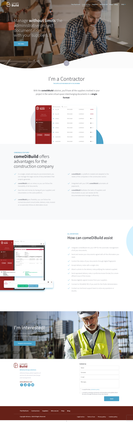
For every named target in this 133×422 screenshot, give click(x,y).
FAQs (111, 4)
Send (111, 399)
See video (21, 44)
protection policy (95, 389)
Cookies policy (113, 417)
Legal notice (81, 417)
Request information (25, 343)
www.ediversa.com (26, 382)
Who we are (104, 4)
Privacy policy (102, 417)
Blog (116, 4)
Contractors (87, 4)
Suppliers (96, 4)
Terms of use (91, 417)
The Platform (76, 4)
